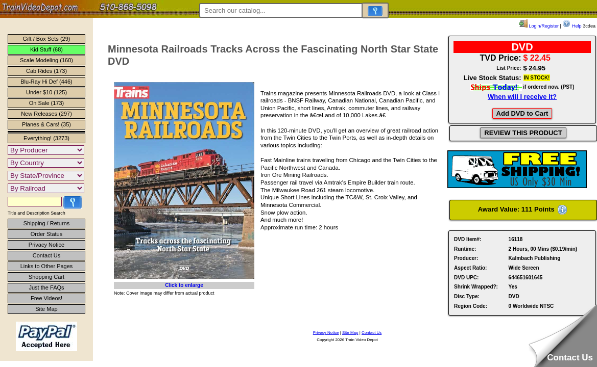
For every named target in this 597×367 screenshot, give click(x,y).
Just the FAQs (46, 287)
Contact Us (46, 255)
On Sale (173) (46, 103)
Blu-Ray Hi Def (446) (46, 81)
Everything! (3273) (46, 138)
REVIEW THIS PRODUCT (523, 133)
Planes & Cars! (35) (46, 124)
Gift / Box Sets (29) (46, 39)
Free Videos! (46, 298)
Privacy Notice (46, 245)
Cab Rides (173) (46, 71)
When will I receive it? (522, 96)
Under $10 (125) (46, 92)
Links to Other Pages (46, 266)
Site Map (46, 309)
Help (571, 26)
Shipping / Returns (46, 223)
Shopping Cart (46, 277)
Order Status (46, 234)
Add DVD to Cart (522, 113)
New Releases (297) (46, 114)
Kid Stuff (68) (46, 49)
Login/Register (539, 26)
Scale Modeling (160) (46, 60)
